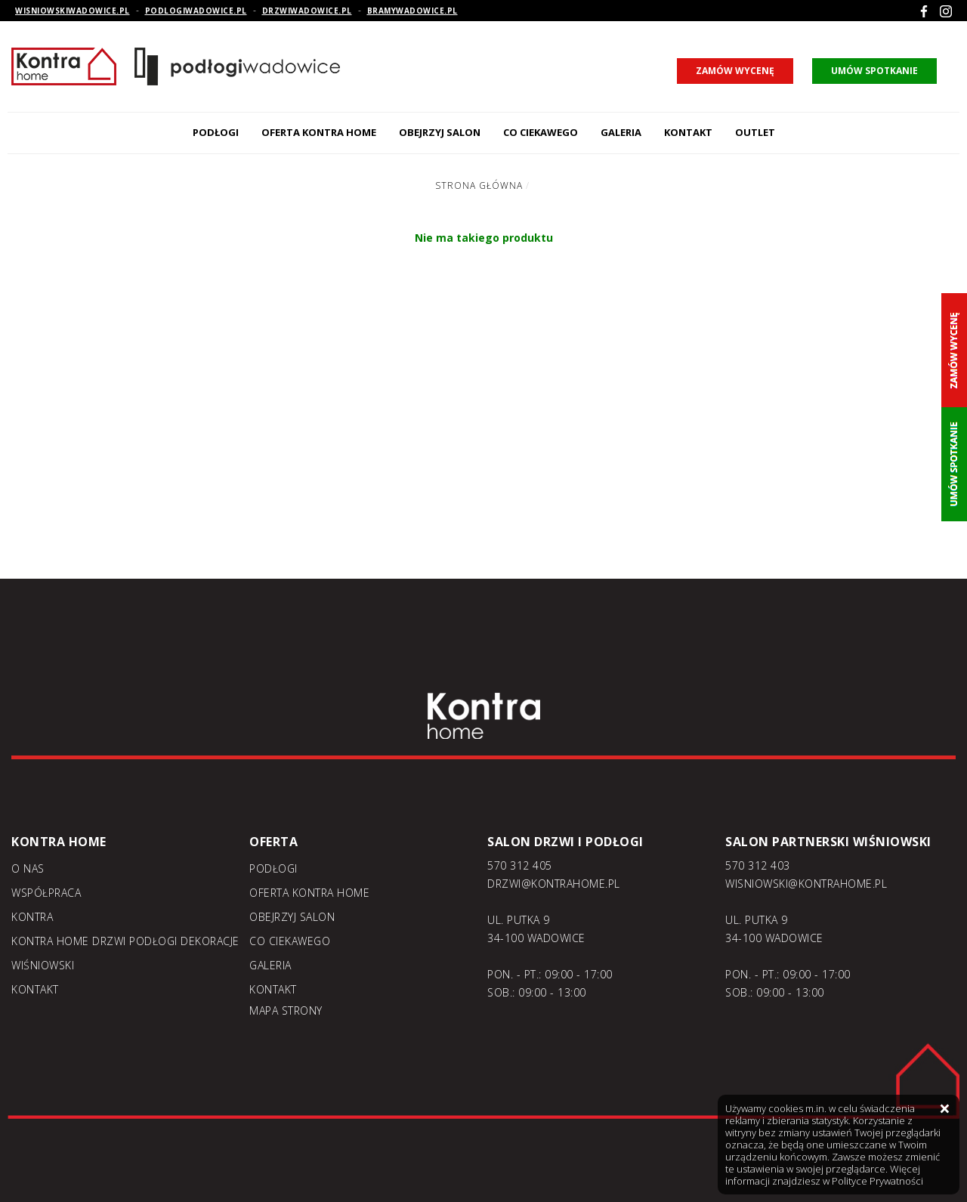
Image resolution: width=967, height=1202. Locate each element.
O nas (28, 868)
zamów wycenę (735, 70)
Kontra (32, 917)
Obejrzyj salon (439, 132)
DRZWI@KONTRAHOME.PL (553, 883)
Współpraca (46, 892)
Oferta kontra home (318, 132)
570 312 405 (519, 865)
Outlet (755, 132)
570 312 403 (757, 865)
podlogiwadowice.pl (196, 10)
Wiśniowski (42, 965)
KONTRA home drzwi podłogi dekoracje (125, 941)
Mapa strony (286, 1010)
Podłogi (216, 132)
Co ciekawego (540, 132)
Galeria (621, 132)
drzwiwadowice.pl (307, 10)
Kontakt (688, 132)
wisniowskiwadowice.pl (72, 10)
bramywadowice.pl (412, 10)
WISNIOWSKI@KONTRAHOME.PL (806, 883)
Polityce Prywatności (877, 1181)
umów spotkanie (874, 70)
